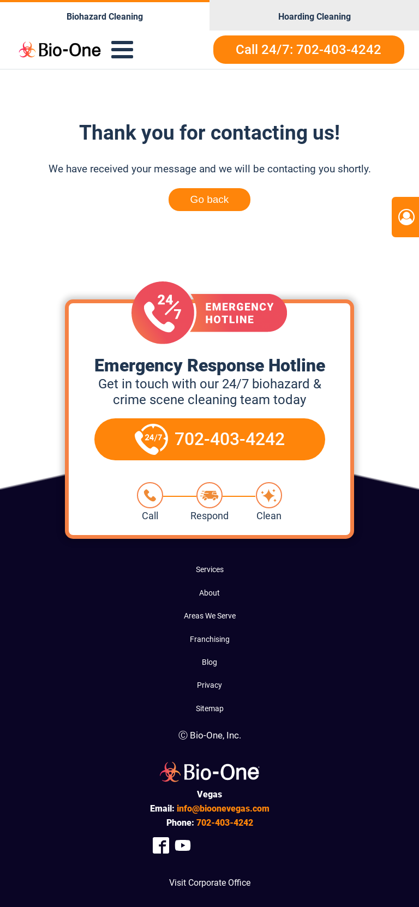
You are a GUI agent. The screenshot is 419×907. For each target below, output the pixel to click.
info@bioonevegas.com (223, 808)
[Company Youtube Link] (183, 845)
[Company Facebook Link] (161, 845)
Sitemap (210, 708)
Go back (209, 199)
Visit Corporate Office (209, 883)
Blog (209, 662)
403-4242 (224, 823)
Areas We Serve (210, 615)
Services (210, 569)
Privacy (209, 685)
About (209, 592)
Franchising (210, 639)
